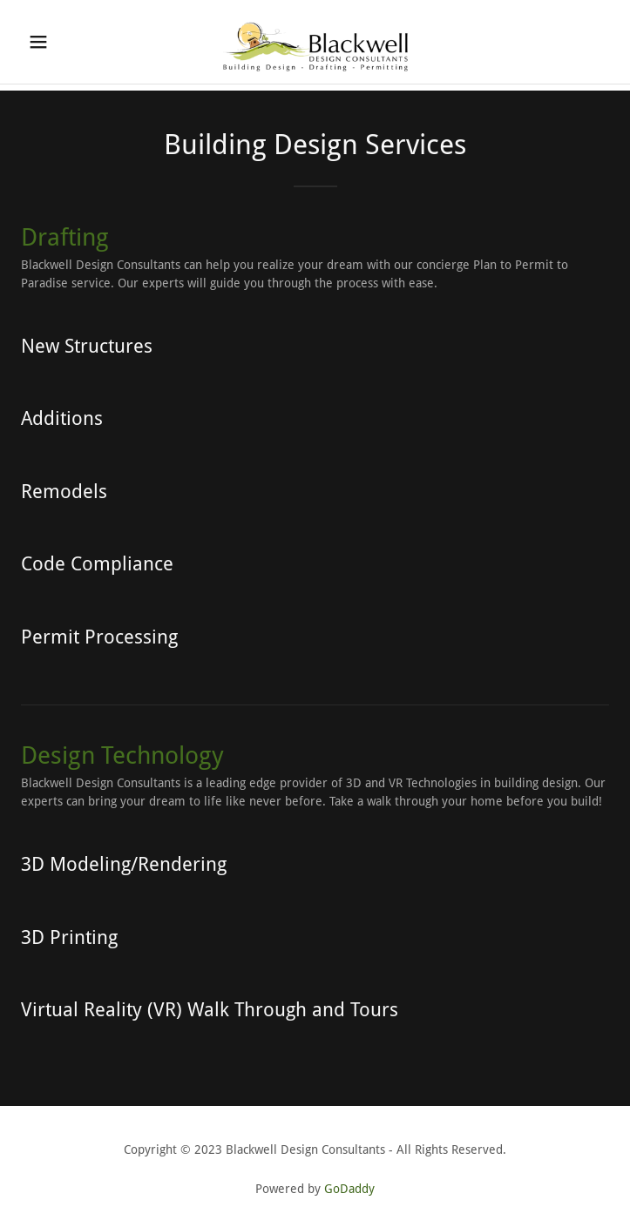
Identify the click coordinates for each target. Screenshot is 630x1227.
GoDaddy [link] (349, 1189)
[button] (65, 41)
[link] (315, 42)
